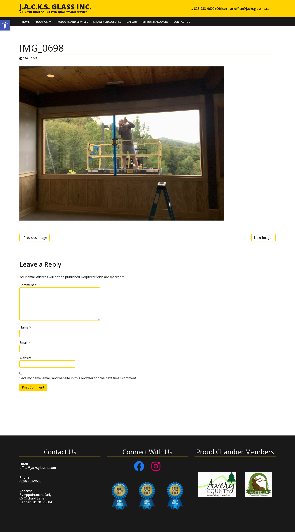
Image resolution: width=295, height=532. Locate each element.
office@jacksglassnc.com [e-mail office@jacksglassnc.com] (253, 8)
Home (26, 21)
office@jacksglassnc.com (37, 467)
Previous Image (35, 237)
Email (24, 342)
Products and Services (72, 21)
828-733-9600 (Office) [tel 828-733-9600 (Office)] (210, 8)
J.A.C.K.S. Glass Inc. (55, 6)
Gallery (131, 21)
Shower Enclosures (107, 21)
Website (25, 358)
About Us (41, 21)
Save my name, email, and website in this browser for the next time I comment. (78, 378)
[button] (5, 25)
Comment (28, 285)
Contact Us (182, 21)
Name (25, 327)
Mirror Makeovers (155, 21)
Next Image (262, 237)
